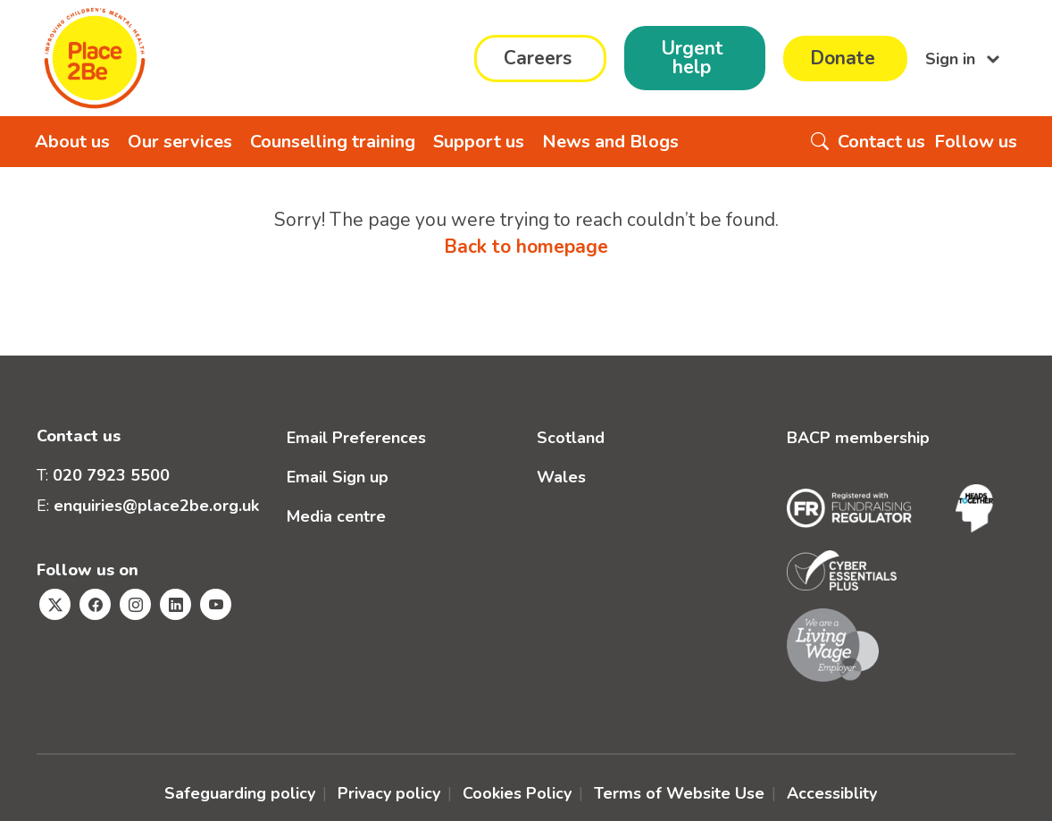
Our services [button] (180, 142)
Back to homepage (526, 246)
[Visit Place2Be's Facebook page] (95, 604)
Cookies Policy (517, 793)
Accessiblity (832, 793)
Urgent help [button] (692, 58)
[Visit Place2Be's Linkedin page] (175, 604)
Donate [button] (842, 58)
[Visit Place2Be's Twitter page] (55, 604)
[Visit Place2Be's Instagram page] (135, 604)
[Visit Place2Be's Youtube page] (215, 604)
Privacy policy (389, 793)
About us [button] (72, 142)
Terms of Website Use (679, 793)
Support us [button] (478, 142)
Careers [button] (538, 58)
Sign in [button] (952, 58)
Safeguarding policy (239, 793)
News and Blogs (610, 142)
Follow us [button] (975, 142)
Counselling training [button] (332, 142)
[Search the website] (820, 141)
